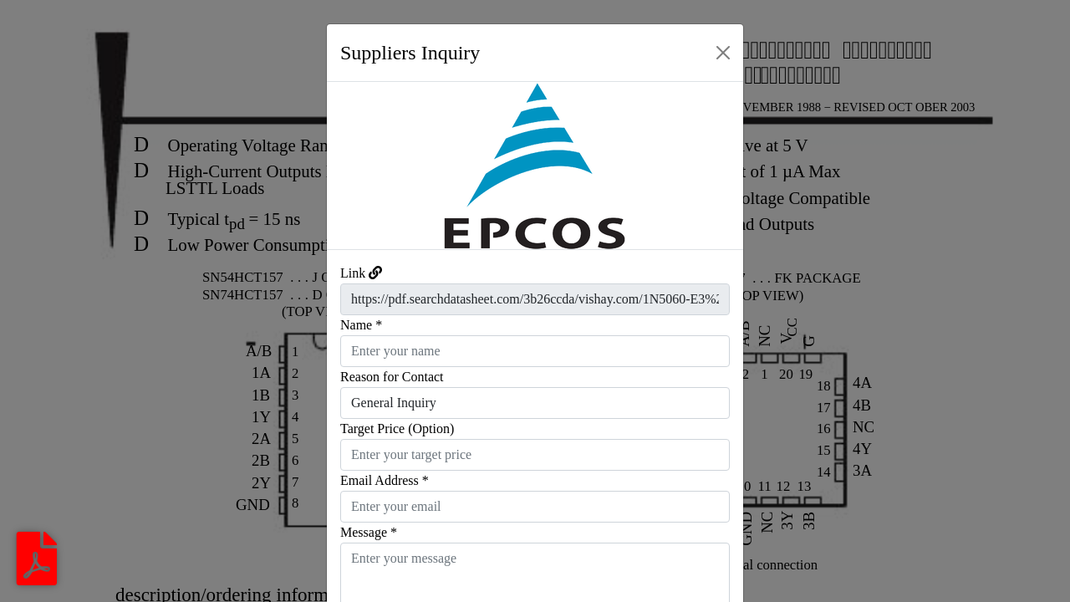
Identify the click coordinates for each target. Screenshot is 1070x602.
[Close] (723, 52)
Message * (368, 532)
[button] (358, 165)
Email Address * (384, 480)
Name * (361, 325)
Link (352, 273)
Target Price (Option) (397, 428)
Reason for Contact (392, 377)
